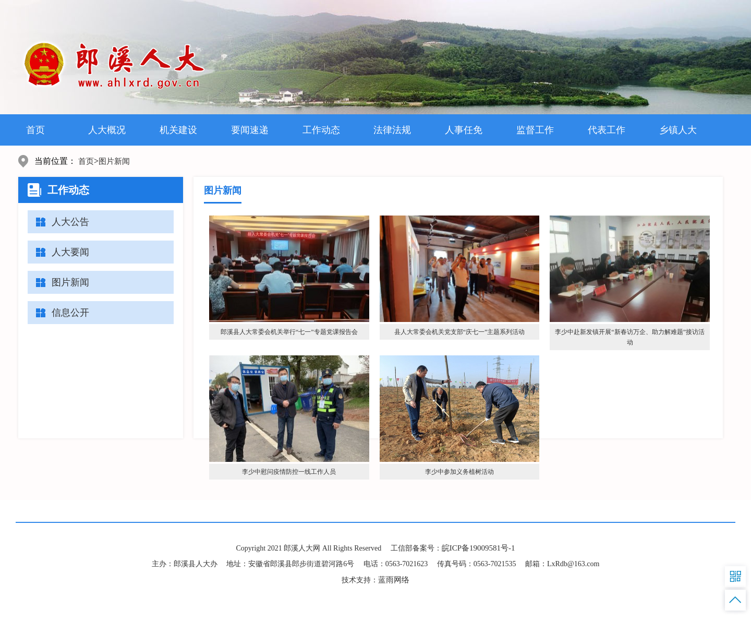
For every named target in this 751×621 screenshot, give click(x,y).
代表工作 (606, 130)
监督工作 (535, 130)
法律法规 (392, 130)
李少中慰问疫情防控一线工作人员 (289, 471)
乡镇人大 (678, 130)
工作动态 (321, 130)
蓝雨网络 (393, 580)
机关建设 (178, 130)
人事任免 (463, 130)
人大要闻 (70, 252)
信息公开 (70, 312)
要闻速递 (250, 130)
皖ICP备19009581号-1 (478, 548)
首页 (35, 130)
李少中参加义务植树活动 (459, 471)
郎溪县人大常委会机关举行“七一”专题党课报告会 (289, 332)
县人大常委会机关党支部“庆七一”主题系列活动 (459, 332)
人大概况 (107, 130)
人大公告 (70, 222)
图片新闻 (114, 161)
